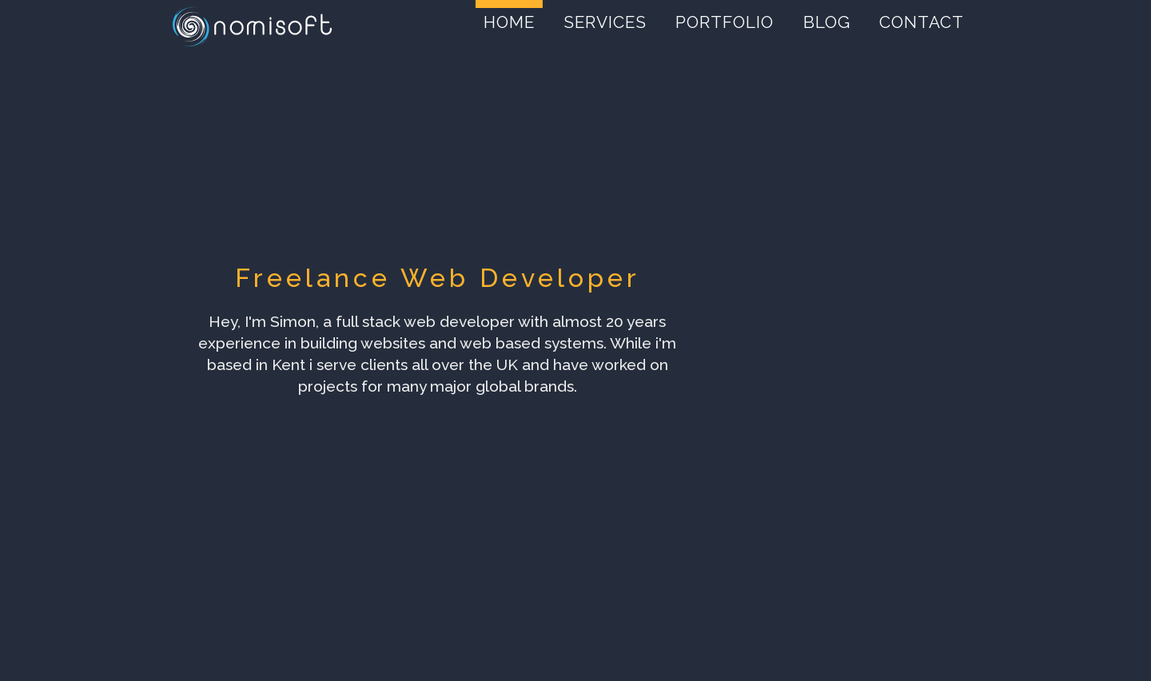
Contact (921, 22)
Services (605, 22)
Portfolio (724, 22)
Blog (826, 22)
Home (509, 22)
